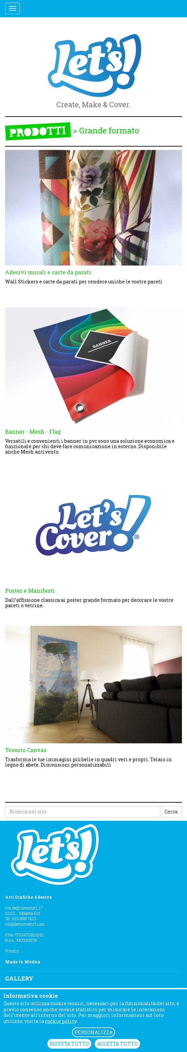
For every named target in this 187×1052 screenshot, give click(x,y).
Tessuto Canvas (25, 749)
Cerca (171, 811)
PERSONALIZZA (93, 1032)
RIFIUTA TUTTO (69, 1044)
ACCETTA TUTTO (117, 1044)
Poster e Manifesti (30, 590)
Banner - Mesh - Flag (33, 431)
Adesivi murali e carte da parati (48, 272)
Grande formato (109, 130)
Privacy (12, 951)
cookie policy (60, 1021)
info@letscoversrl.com (25, 924)
